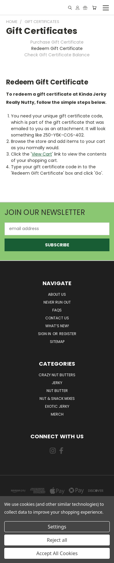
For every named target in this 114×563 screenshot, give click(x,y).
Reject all (57, 540)
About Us (57, 294)
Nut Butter (57, 390)
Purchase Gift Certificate (57, 42)
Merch (57, 414)
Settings (57, 526)
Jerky (57, 382)
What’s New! (57, 325)
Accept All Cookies (57, 553)
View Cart (42, 154)
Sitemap (57, 341)
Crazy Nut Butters (57, 374)
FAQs (57, 310)
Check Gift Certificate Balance (57, 55)
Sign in (45, 333)
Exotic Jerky (57, 406)
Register (67, 333)
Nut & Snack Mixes (57, 398)
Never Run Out (57, 302)
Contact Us (57, 318)
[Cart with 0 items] (94, 7)
